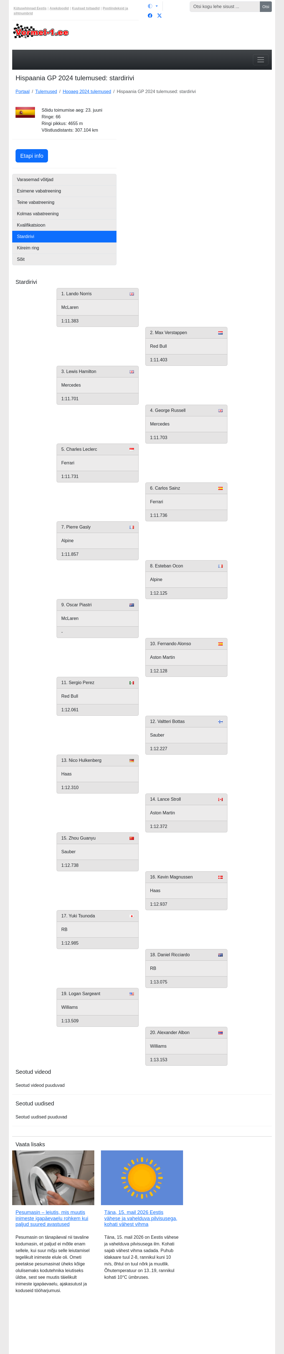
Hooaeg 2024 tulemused (87, 91)
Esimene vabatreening (39, 191)
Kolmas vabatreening (38, 213)
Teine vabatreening (35, 202)
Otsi (265, 6)
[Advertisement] (197, 142)
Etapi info (34, 155)
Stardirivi (25, 236)
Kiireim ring (28, 248)
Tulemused (46, 91)
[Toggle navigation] (260, 59)
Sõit (21, 259)
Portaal (23, 91)
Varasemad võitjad (35, 179)
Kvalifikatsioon (31, 225)
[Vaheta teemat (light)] (152, 6)
